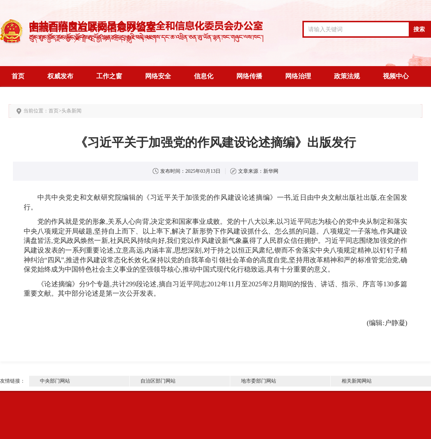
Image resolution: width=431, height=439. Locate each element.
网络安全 (158, 76)
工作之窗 (109, 76)
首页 (17, 76)
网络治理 (298, 76)
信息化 (203, 76)
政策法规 (347, 76)
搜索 (419, 29)
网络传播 (249, 76)
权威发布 (60, 76)
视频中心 (396, 76)
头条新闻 (71, 111)
